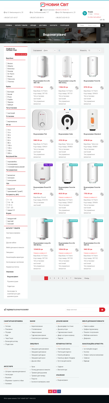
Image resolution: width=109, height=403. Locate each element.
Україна (9, 102)
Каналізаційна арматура (15, 257)
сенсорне (10, 178)
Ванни (8, 238)
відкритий (10, 189)
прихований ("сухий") (14, 191)
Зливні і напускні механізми (93, 355)
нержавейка (11, 162)
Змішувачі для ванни (38, 352)
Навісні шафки (89, 326)
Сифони (86, 358)
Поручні (34, 379)
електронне (11, 180)
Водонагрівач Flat (40, 134)
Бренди (33, 25)
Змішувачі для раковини (40, 349)
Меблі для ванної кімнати (15, 247)
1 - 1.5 (9, 200)
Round (9, 76)
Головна (8, 25)
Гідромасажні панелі (65, 332)
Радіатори (11, 286)
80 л (8, 143)
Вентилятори (62, 370)
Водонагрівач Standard (92, 134)
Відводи (86, 361)
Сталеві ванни (36, 329)
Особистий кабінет (94, 17)
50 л (8, 138)
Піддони (60, 338)
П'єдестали (9, 344)
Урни (33, 367)
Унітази (8, 326)
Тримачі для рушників (39, 373)
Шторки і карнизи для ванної (15, 371)
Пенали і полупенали (91, 332)
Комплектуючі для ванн (39, 338)
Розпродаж (64, 25)
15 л (8, 132)
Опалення (57, 39)
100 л (9, 145)
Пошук (82, 25)
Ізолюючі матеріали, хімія (40, 382)
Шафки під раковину (91, 329)
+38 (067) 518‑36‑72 (62, 10)
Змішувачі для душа (38, 355)
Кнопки (86, 352)
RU (104, 20)
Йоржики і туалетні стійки (14, 380)
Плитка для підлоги (64, 352)
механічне (10, 175)
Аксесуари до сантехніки (15, 262)
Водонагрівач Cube (66, 134)
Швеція (9, 105)
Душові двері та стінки (65, 326)
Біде (6, 335)
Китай (9, 94)
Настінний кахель (64, 349)
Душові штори (63, 329)
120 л (9, 148)
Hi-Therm (10, 74)
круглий (9, 221)
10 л (8, 130)
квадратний (11, 218)
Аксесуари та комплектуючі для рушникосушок (13, 293)
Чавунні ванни (36, 332)
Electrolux (10, 69)
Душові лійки (36, 361)
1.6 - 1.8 (9, 202)
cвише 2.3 (10, 210)
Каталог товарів (21, 25)
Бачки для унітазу (11, 341)
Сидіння (60, 367)
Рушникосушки (12, 281)
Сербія (9, 99)
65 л (8, 140)
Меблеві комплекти (90, 335)
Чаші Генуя (9, 338)
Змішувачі (9, 252)
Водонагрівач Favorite (92, 81)
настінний (10, 113)
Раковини (8, 329)
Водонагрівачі (12, 276)
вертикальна (11, 121)
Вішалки (8, 377)
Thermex (10, 81)
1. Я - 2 (9, 205)
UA (101, 20)
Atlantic (9, 66)
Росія (9, 97)
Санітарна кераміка (13, 233)
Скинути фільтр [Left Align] (21, 54)
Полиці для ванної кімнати (40, 370)
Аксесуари (9, 374)
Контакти (53, 25)
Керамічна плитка (12, 267)
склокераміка (11, 164)
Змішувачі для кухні (38, 358)
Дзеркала (87, 338)
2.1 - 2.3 (9, 207)
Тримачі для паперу (38, 376)
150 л (9, 151)
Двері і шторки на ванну (66, 335)
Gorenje (9, 71)
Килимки (8, 383)
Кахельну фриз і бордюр (66, 358)
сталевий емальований (15, 167)
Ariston (9, 63)
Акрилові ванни (37, 326)
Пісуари (8, 332)
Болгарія (10, 92)
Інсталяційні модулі (90, 349)
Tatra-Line (10, 79)
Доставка (43, 25)
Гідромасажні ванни (38, 335)
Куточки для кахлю (64, 361)
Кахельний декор (64, 355)
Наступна (77, 278)
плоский (10, 224)
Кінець (87, 278)
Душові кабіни (11, 243)
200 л (9, 153)
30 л (8, 135)
